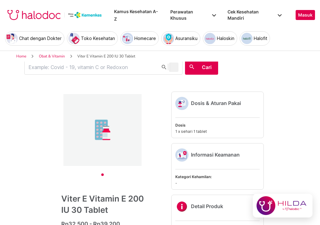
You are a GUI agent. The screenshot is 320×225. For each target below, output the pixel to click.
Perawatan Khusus (193, 15)
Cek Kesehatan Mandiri (255, 15)
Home (21, 56)
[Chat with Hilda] (282, 206)
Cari (207, 67)
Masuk (305, 15)
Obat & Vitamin (52, 56)
